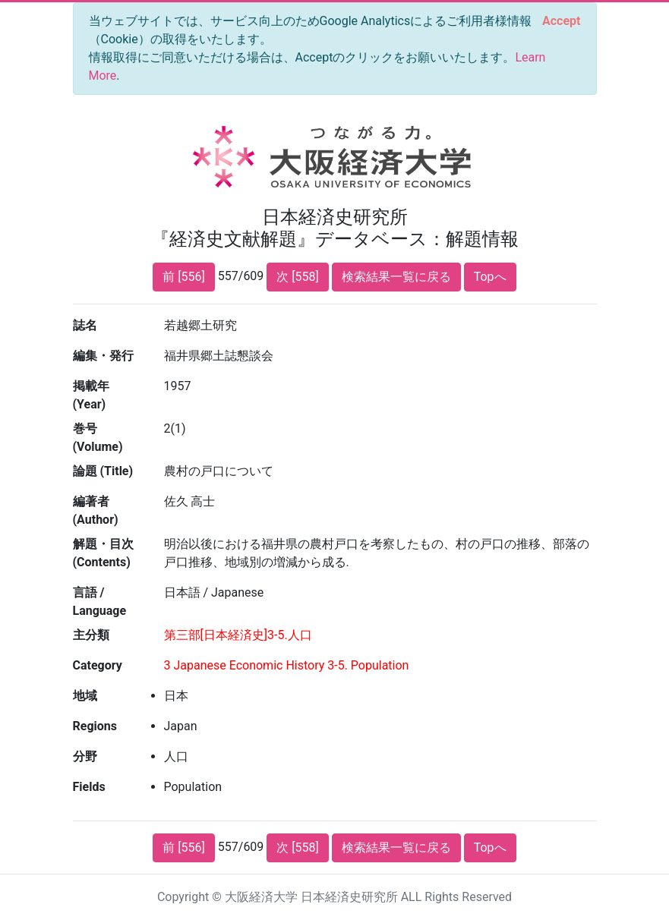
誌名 (85, 325)
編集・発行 (103, 355)
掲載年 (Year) (91, 395)
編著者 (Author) (95, 510)
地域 (85, 695)
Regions (95, 726)
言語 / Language (100, 601)
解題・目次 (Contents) (103, 553)
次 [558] (297, 276)
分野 (85, 756)
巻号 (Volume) (98, 437)
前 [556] (183, 276)
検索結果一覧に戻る (396, 276)
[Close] (561, 21)
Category (97, 665)
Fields (89, 787)
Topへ (490, 276)
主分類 (91, 635)
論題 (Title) (103, 471)
